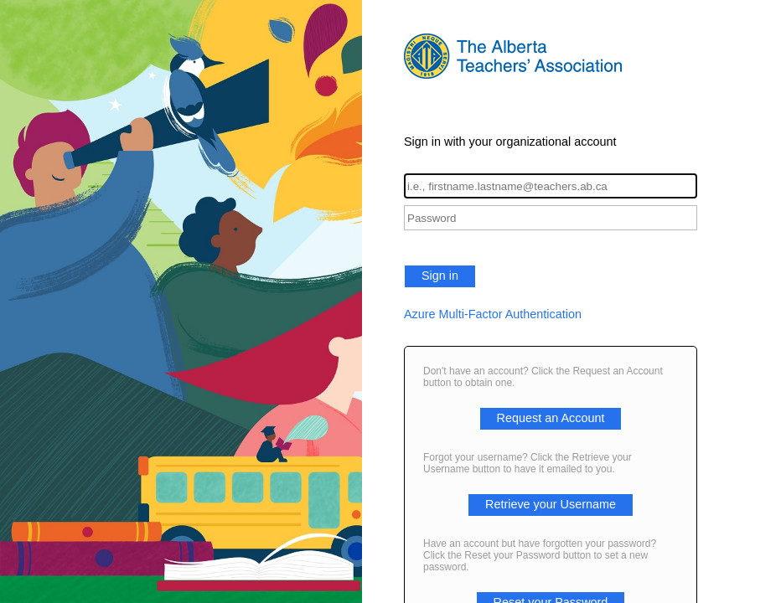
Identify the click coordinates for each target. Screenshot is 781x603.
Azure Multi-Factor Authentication (493, 314)
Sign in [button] (440, 275)
